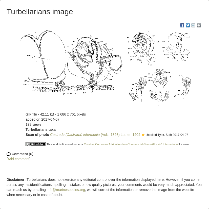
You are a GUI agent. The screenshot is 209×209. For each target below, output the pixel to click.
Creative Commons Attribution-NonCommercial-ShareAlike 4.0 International (131, 144)
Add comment (18, 159)
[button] (143, 135)
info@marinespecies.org (66, 190)
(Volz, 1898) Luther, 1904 (95, 135)
